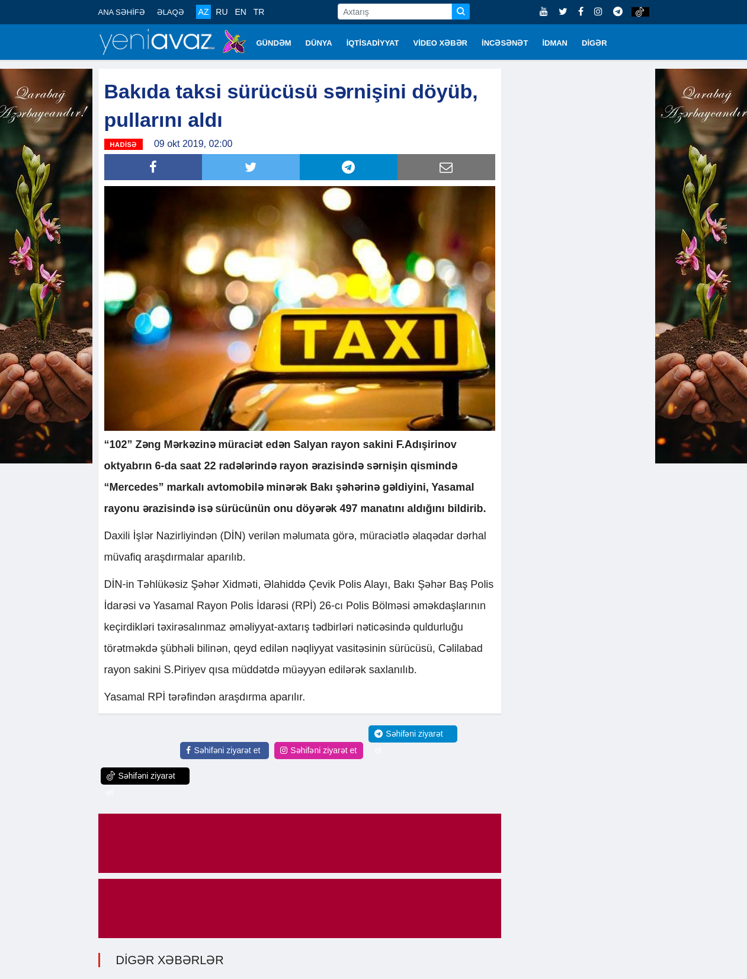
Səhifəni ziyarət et (223, 750)
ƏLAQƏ (170, 12)
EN (240, 12)
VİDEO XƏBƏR (440, 43)
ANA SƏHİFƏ (121, 12)
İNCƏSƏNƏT (505, 43)
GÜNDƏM (274, 43)
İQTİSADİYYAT (373, 43)
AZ (203, 12)
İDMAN (555, 43)
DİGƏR (594, 43)
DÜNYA (319, 43)
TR (259, 12)
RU (221, 12)
